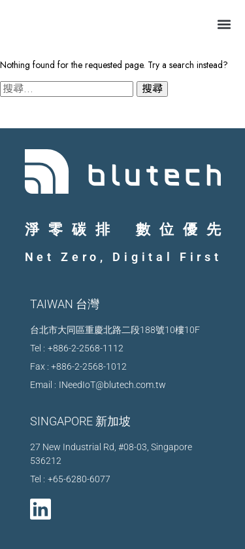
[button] (224, 24)
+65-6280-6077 (79, 479)
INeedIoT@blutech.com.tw (112, 385)
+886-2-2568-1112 (85, 348)
